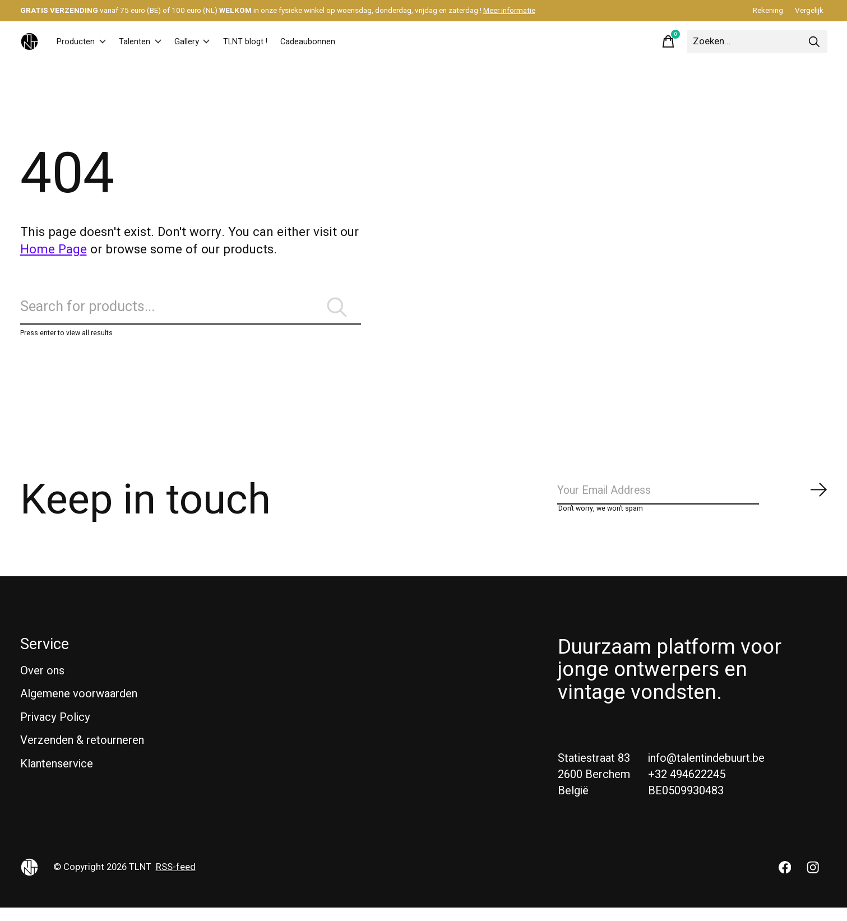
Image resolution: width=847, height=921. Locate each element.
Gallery (215, 41)
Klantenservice (56, 777)
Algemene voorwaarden (78, 707)
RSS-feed (176, 880)
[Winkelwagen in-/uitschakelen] (668, 41)
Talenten (154, 41)
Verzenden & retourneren (82, 754)
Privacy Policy (55, 731)
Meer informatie (509, 10)
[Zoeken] (757, 41)
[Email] (692, 502)
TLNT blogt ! (277, 41)
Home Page (53, 249)
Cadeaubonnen (352, 41)
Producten (86, 41)
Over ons (42, 684)
